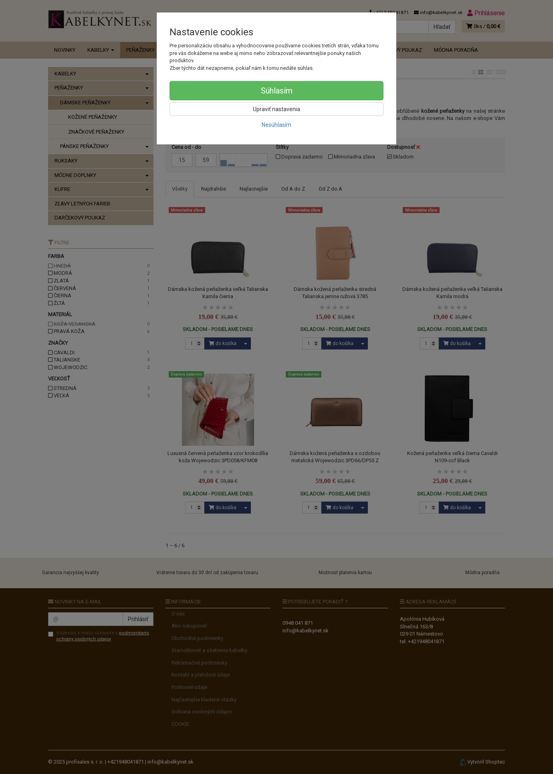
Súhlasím (277, 90)
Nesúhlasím (276, 125)
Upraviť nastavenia (276, 109)
